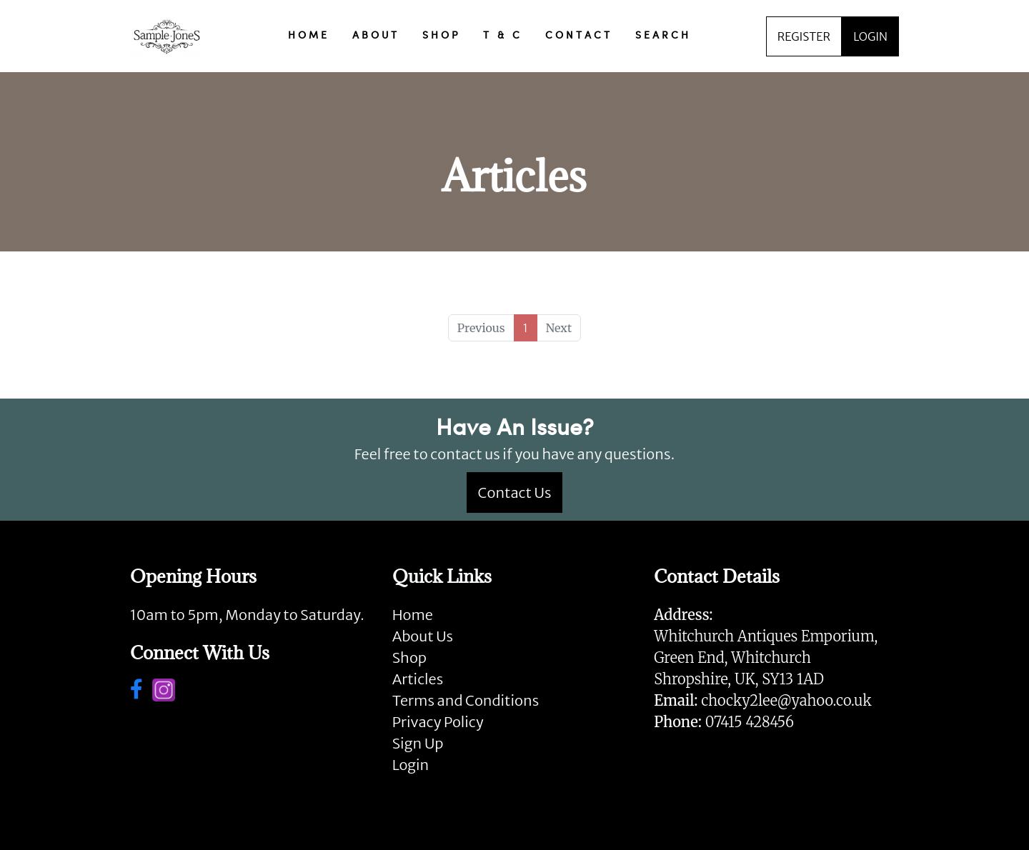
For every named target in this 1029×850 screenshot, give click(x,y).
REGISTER (803, 36)
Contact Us (515, 492)
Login (410, 765)
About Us (422, 636)
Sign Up (418, 743)
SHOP (441, 36)
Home (412, 615)
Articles (417, 679)
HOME (308, 36)
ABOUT (375, 36)
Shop (409, 657)
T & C (502, 36)
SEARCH (663, 36)
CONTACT (578, 36)
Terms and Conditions (465, 700)
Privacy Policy (438, 722)
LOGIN (870, 36)
